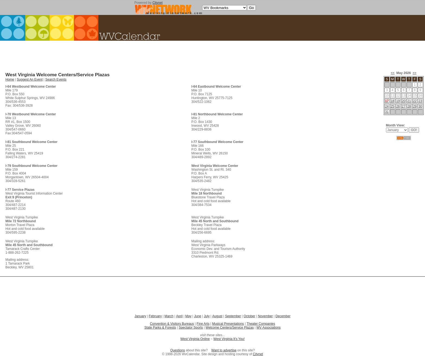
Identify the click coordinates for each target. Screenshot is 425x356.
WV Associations (268, 327)
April (179, 316)
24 (387, 106)
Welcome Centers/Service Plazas (229, 327)
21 (409, 101)
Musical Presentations (228, 324)
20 (403, 101)
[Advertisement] (212, 54)
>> (414, 73)
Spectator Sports (191, 327)
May (188, 316)
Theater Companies (261, 324)
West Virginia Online (195, 339)
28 (409, 106)
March (169, 316)
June (197, 316)
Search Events (55, 79)
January (140, 316)
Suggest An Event (30, 79)
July (207, 316)
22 (414, 101)
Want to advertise (224, 350)
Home (9, 79)
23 (420, 101)
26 (398, 106)
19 (398, 101)
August (217, 316)
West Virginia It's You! (228, 339)
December (282, 316)
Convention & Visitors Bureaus (172, 324)
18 (392, 101)
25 (392, 106)
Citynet (157, 3)
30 (420, 106)
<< (393, 73)
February (155, 316)
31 (387, 112)
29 (414, 106)
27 (403, 106)
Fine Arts (203, 324)
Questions (177, 350)
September (233, 316)
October (249, 316)
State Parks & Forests (160, 327)
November (265, 316)
